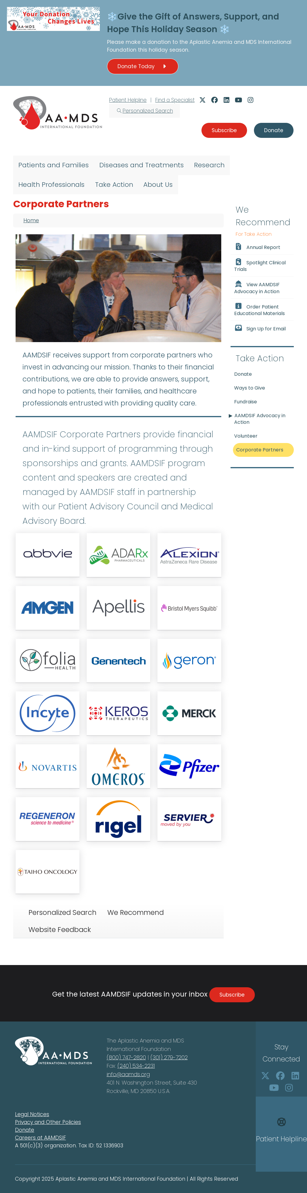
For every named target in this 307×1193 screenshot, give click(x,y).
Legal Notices (32, 1114)
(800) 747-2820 (126, 1057)
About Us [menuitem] (158, 184)
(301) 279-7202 (169, 1057)
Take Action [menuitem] (114, 184)
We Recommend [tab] (135, 912)
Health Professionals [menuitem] (51, 184)
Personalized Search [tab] (62, 912)
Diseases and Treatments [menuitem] (141, 165)
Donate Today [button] (143, 66)
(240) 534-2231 (136, 1066)
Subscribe (232, 994)
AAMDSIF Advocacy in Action (259, 419)
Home (31, 220)
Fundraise (245, 401)
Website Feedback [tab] (59, 929)
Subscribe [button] (224, 130)
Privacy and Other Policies (48, 1122)
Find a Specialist (175, 100)
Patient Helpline (128, 100)
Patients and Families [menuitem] (53, 165)
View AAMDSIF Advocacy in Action (257, 287)
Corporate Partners (259, 449)
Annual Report (257, 247)
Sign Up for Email (260, 328)
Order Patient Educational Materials (259, 309)
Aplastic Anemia (211, 42)
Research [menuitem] (209, 165)
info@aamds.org (128, 1074)
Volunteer (246, 436)
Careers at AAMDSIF (40, 1137)
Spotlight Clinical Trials (260, 265)
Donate (243, 374)
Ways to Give (249, 387)
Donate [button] (273, 130)
